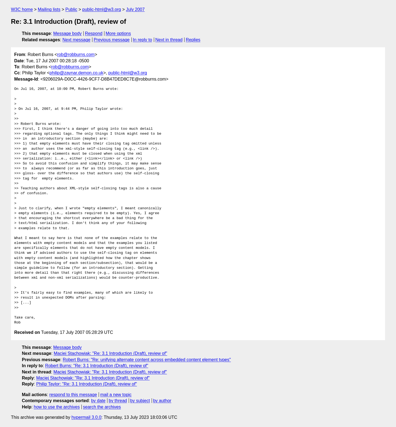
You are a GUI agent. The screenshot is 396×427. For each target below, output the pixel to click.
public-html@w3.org (101, 9)
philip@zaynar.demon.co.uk (76, 72)
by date (98, 400)
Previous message (112, 39)
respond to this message (73, 394)
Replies (193, 39)
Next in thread (169, 39)
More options (118, 33)
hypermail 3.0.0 (86, 417)
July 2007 (135, 9)
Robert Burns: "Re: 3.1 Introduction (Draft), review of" (96, 365)
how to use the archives (57, 407)
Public (71, 9)
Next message (76, 39)
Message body (67, 33)
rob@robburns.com (76, 54)
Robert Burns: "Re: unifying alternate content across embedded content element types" (147, 359)
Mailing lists (49, 9)
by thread (118, 400)
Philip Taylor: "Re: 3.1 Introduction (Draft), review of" (86, 384)
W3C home (22, 9)
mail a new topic (116, 394)
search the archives (102, 407)
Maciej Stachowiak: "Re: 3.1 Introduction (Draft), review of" (110, 353)
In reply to (142, 39)
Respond (93, 33)
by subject (140, 400)
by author (162, 400)
